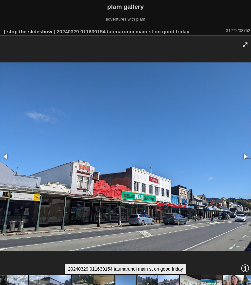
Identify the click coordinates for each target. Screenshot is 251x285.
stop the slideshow (29, 31)
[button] (245, 45)
